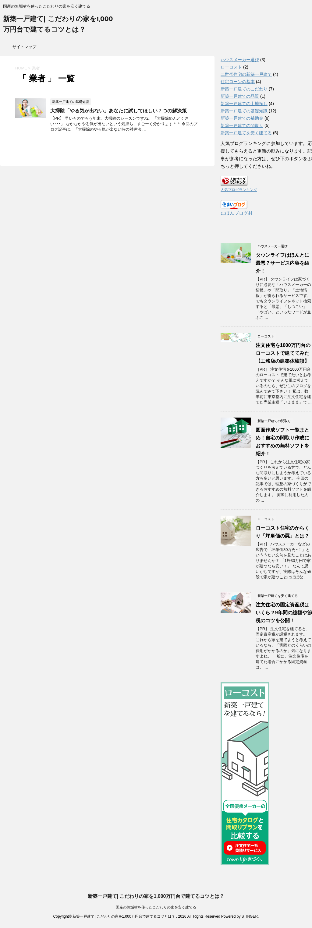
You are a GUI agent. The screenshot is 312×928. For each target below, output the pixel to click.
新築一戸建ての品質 (240, 96)
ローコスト (231, 67)
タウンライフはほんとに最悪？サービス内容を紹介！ (282, 262)
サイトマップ (24, 46)
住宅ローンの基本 (238, 81)
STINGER (250, 916)
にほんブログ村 (237, 213)
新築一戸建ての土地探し (244, 103)
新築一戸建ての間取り (242, 125)
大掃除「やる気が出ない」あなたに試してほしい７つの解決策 (118, 110)
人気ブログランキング (239, 190)
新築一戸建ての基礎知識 (244, 110)
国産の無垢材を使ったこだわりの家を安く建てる (156, 907)
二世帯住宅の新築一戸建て (246, 74)
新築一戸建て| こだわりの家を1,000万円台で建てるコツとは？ (156, 896)
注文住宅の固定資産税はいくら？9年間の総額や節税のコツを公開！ (284, 612)
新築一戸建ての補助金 (242, 118)
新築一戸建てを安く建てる (246, 132)
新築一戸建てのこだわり (244, 88)
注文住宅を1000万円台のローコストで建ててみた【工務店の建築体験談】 (283, 353)
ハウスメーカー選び (240, 59)
